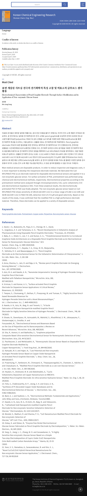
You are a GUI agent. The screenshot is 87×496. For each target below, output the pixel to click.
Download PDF (7, 120)
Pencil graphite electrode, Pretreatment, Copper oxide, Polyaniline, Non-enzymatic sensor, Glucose (43, 214)
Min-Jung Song (7, 104)
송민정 (4, 102)
